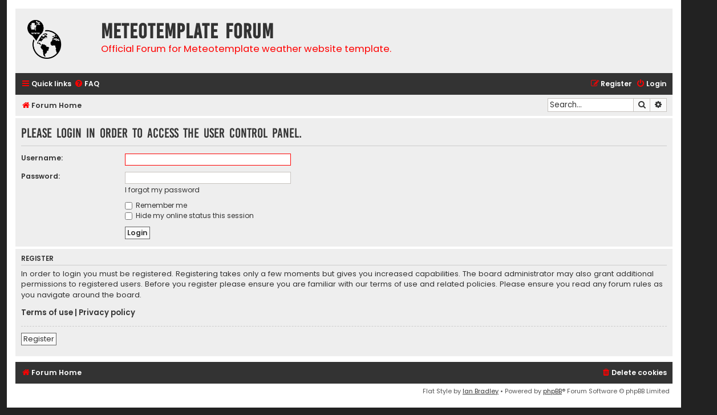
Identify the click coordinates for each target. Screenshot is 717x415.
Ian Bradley (481, 391)
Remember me (156, 205)
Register (38, 338)
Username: (42, 158)
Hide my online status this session (189, 215)
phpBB (552, 391)
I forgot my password (162, 190)
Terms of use (47, 313)
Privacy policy (107, 313)
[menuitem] (86, 84)
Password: (40, 176)
